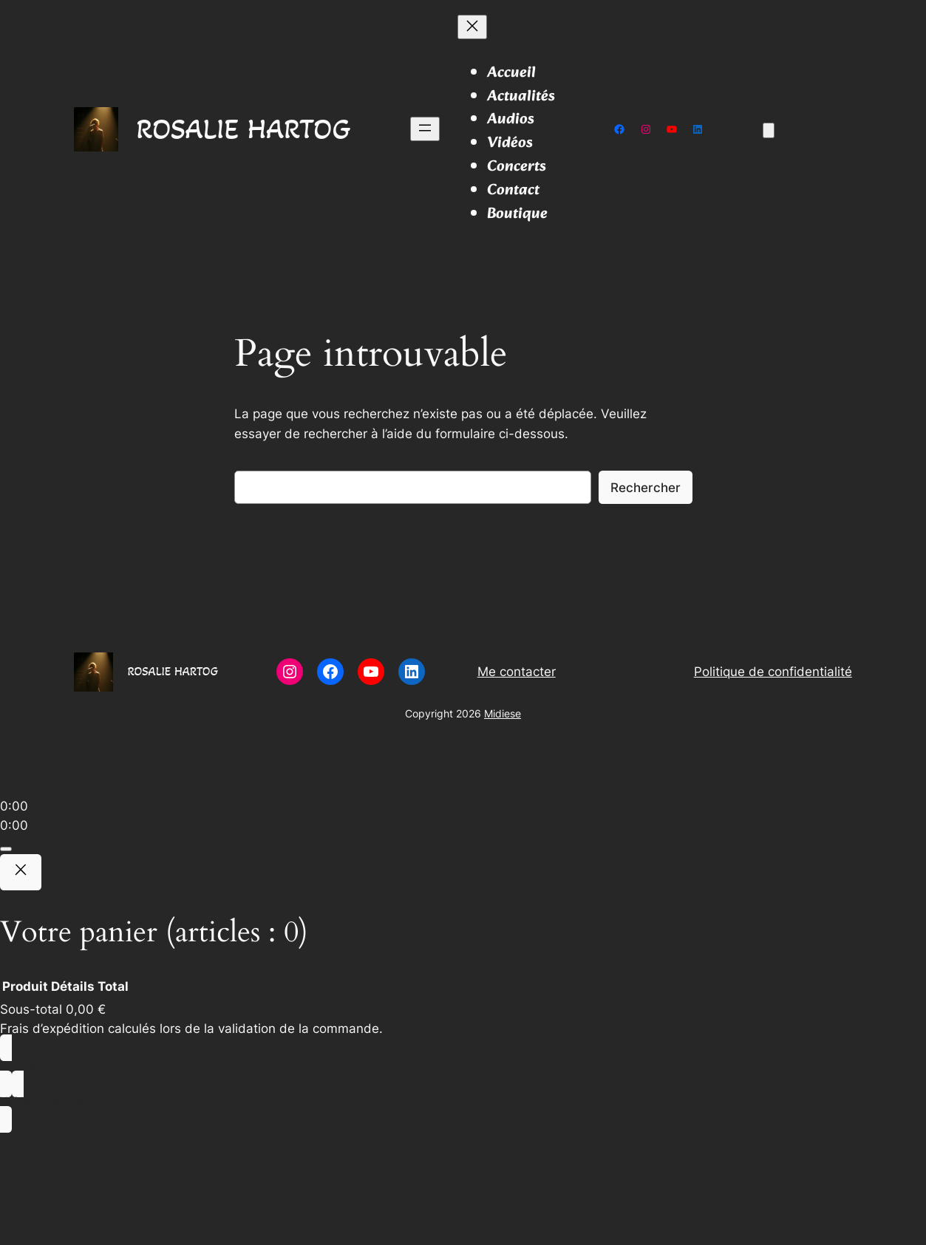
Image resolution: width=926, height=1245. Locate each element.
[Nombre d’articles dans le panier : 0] (768, 130)
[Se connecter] (846, 129)
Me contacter (516, 671)
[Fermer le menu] (472, 27)
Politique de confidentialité (773, 671)
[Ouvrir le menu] (425, 129)
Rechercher (645, 487)
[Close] (20, 872)
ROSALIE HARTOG (243, 128)
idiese (507, 713)
